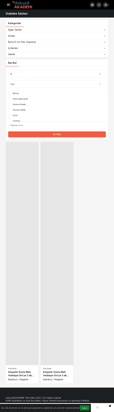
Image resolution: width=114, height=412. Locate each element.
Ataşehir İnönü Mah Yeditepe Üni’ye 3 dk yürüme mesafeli (20, 375)
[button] (92, 4)
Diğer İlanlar (57, 29)
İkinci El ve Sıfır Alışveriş (57, 41)
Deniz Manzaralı (20, 99)
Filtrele (57, 134)
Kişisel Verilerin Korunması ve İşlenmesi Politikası (65, 400)
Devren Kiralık (19, 104)
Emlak (57, 35)
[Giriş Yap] (99, 4)
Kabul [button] (84, 408)
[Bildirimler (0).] (105, 4)
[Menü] (8, 4)
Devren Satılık (19, 110)
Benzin (16, 93)
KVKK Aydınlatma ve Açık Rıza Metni (23, 400)
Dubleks (16, 121)
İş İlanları (57, 48)
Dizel (15, 115)
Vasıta (57, 54)
